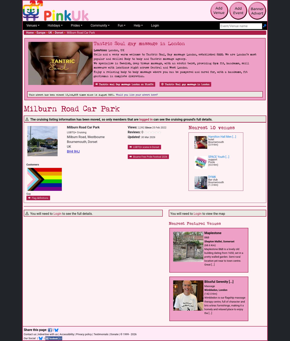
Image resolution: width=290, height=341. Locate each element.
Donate (114, 334)
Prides (75, 25)
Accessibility (67, 334)
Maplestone (213, 233)
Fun (120, 25)
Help (137, 25)
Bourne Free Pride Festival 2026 (148, 156)
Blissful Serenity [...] (218, 282)
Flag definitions (38, 198)
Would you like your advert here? (137, 95)
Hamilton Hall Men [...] (222, 136)
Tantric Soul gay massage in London (185, 84)
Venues (31, 25)
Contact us (30, 334)
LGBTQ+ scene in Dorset (144, 147)
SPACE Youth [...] (218, 156)
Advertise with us (48, 334)
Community (99, 25)
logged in (146, 119)
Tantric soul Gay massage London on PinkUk (124, 84)
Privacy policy (84, 334)
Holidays (54, 25)
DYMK (212, 177)
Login (155, 25)
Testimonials (101, 334)
